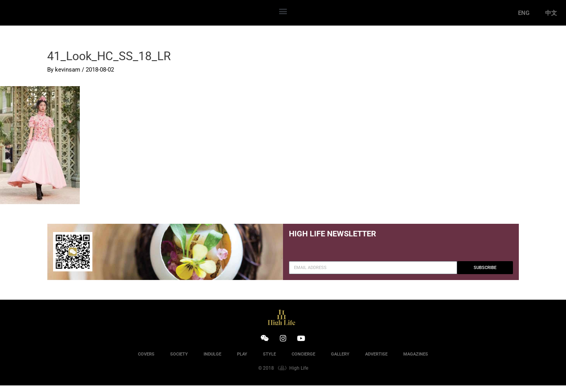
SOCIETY (179, 355)
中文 (551, 13)
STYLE (269, 355)
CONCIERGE (303, 355)
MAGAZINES (415, 355)
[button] (282, 10)
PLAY (242, 355)
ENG (523, 13)
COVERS (146, 355)
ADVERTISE (376, 355)
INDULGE (212, 355)
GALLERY (340, 355)
